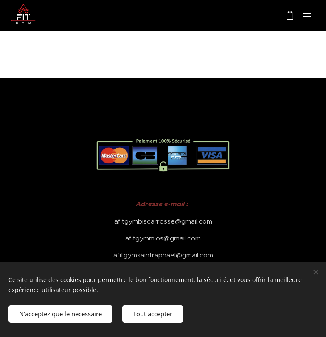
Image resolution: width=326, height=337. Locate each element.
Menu (307, 16)
